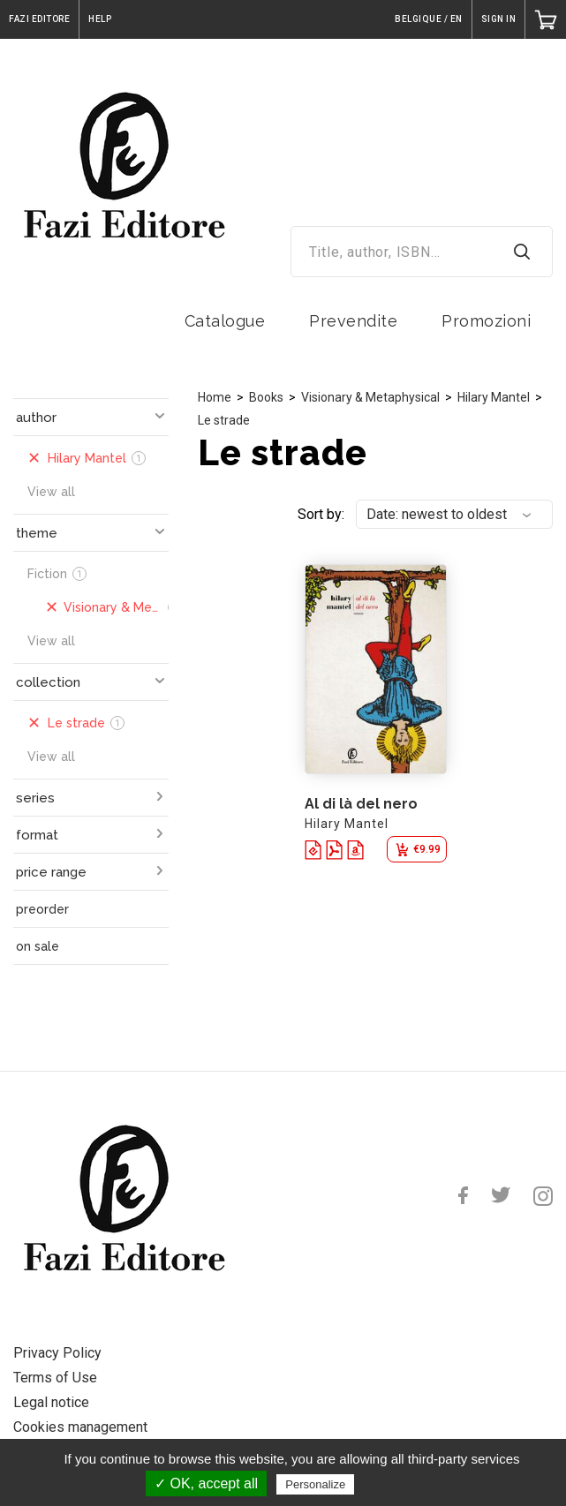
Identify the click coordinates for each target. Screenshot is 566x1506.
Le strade (224, 420)
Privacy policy (401, 1484)
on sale (37, 946)
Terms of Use (55, 1377)
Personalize (315, 1484)
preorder (42, 909)
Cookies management (80, 1427)
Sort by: (321, 514)
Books (266, 397)
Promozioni (486, 321)
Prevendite (353, 321)
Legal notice (51, 1402)
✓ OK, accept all (206, 1483)
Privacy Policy (57, 1352)
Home (214, 397)
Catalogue (225, 321)
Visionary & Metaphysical (370, 397)
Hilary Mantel (493, 397)
